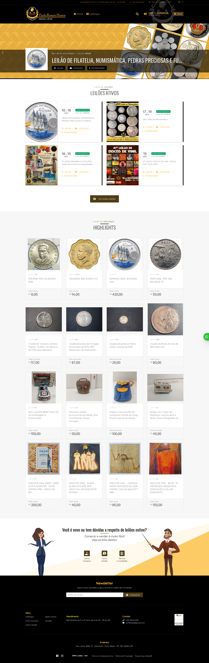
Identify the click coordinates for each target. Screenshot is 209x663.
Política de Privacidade (124, 656)
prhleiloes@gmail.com (160, 2)
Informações (97, 68)
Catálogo (76, 68)
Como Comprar (32, 621)
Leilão (58, 68)
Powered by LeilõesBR (143, 656)
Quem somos (50, 617)
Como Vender (31, 625)
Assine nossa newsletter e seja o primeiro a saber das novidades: (104, 588)
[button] (3, 52)
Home (78, 13)
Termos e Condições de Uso (102, 656)
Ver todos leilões (104, 198)
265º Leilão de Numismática (155, 119)
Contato (48, 621)
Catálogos (93, 13)
